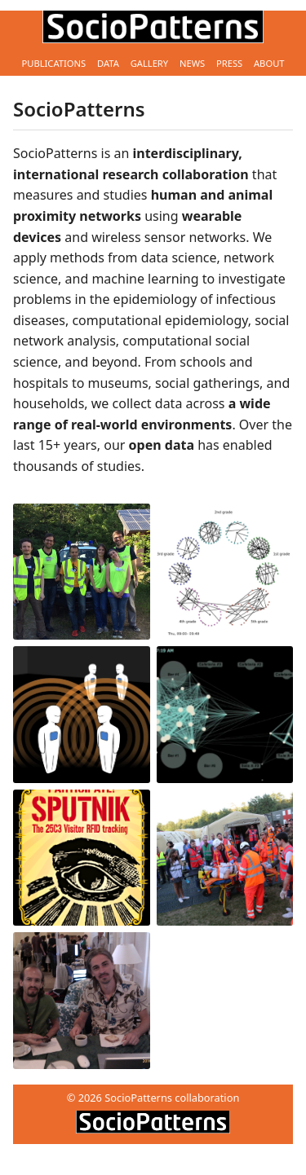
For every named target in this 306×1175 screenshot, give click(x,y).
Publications (53, 63)
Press (229, 63)
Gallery (150, 63)
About (269, 63)
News (192, 63)
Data (108, 63)
